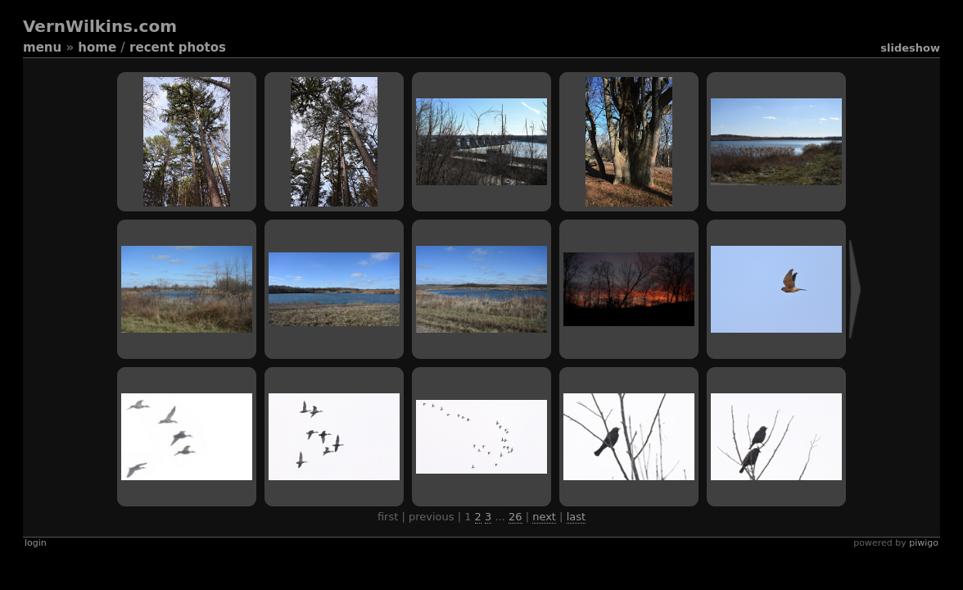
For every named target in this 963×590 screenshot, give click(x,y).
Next (544, 517)
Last (576, 517)
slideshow (910, 48)
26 (515, 517)
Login (36, 543)
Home (97, 47)
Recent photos (177, 47)
